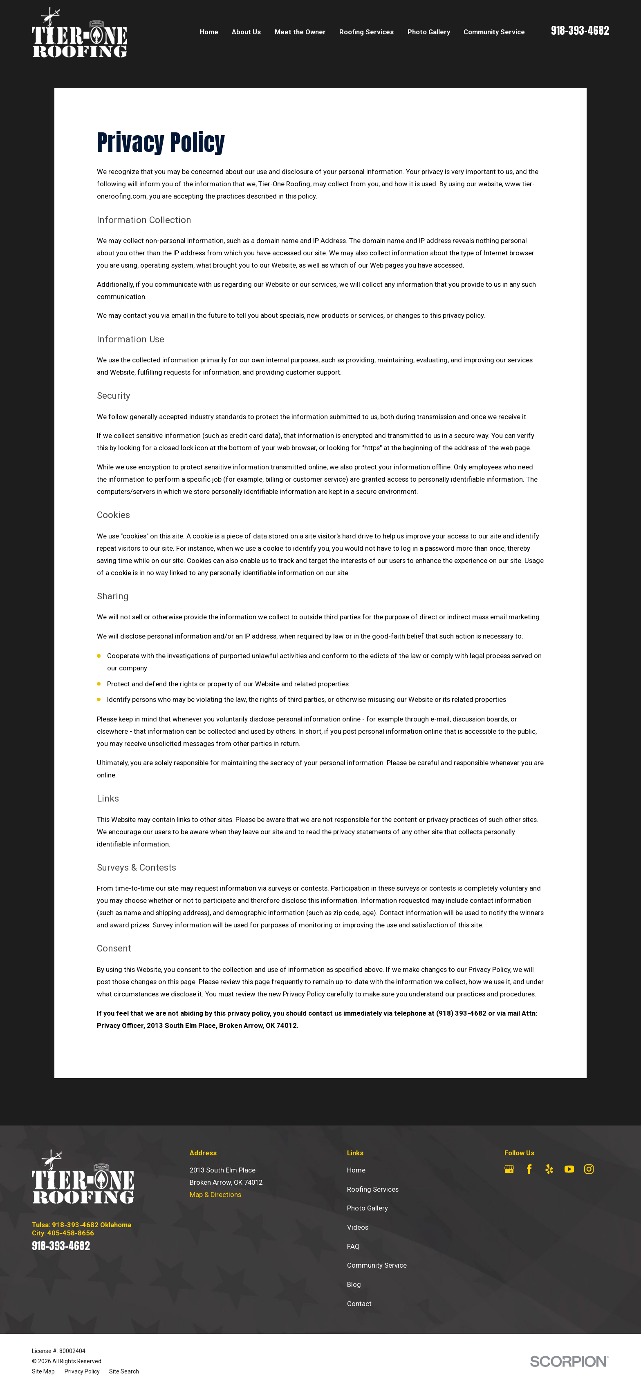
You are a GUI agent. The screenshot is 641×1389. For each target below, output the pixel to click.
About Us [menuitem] (246, 32)
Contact (359, 1304)
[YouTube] (569, 1169)
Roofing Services (373, 1189)
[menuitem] (43, 1372)
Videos (357, 1227)
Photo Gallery (367, 1208)
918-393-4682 (580, 30)
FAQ (353, 1247)
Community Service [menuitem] (494, 32)
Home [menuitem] (209, 32)
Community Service (377, 1265)
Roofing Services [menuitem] (366, 32)
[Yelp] (549, 1169)
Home (356, 1170)
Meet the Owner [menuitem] (300, 32)
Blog (354, 1285)
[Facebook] (529, 1169)
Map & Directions (215, 1195)
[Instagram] (589, 1169)
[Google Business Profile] (509, 1169)
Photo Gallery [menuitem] (429, 32)
